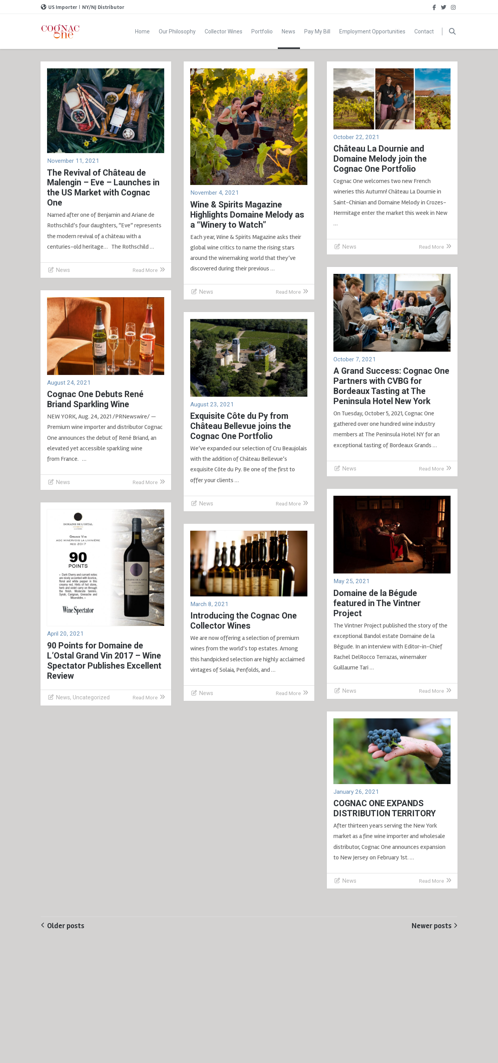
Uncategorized (91, 697)
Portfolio (262, 31)
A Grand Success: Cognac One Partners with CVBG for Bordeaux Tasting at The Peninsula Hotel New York (391, 386)
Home (142, 31)
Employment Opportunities (372, 31)
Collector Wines (223, 31)
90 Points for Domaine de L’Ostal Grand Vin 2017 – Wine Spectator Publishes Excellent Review (104, 661)
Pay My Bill (317, 31)
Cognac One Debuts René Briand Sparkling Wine (95, 399)
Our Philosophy (177, 31)
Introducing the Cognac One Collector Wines (243, 621)
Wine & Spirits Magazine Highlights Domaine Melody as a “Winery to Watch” (247, 215)
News (289, 38)
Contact (424, 31)
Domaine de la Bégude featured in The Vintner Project (377, 603)
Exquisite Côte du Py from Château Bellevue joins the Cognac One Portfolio (240, 426)
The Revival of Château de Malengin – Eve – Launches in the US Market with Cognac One (103, 188)
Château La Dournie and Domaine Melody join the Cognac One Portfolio (380, 159)
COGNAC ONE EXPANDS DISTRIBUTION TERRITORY (384, 808)
